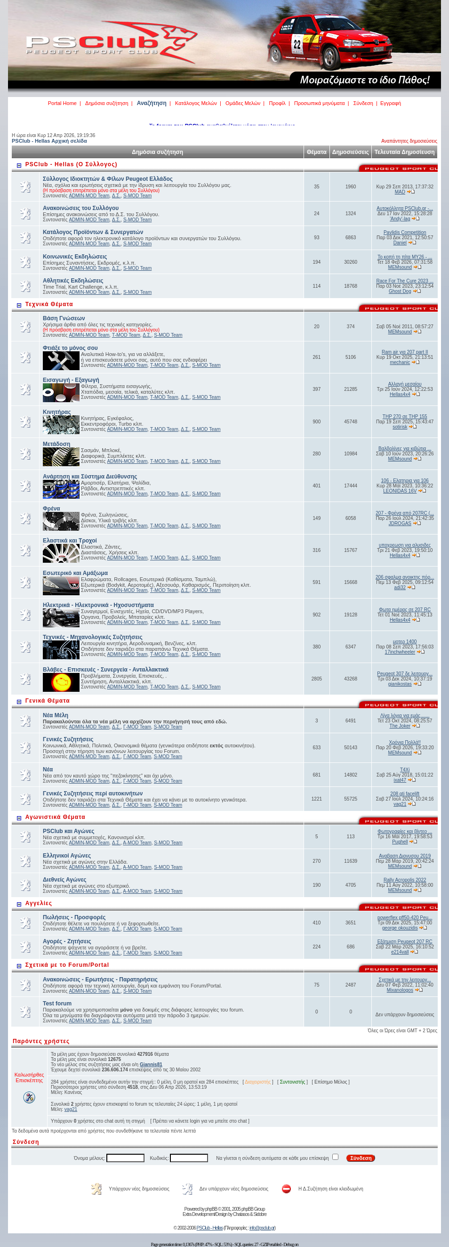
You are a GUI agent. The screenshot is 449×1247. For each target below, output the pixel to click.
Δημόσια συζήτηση (106, 103)
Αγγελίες (38, 903)
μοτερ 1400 (405, 641)
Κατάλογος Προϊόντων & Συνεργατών (93, 232)
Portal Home (62, 103)
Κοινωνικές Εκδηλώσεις (75, 256)
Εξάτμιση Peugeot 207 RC (405, 941)
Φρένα (51, 508)
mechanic (400, 362)
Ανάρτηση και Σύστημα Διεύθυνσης (90, 476)
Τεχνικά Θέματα (49, 304)
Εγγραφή (390, 103)
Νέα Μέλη (55, 715)
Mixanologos (400, 990)
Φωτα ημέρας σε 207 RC (405, 609)
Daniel (400, 242)
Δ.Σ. (116, 195)
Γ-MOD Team (137, 726)
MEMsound (400, 267)
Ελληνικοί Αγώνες (67, 855)
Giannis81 (151, 1064)
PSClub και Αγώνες (69, 831)
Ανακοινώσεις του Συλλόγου (81, 208)
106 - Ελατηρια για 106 (405, 480)
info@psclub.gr (261, 1228)
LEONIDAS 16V (400, 491)
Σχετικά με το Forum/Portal (67, 965)
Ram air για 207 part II (405, 352)
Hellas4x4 (400, 394)
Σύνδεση (363, 103)
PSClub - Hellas (210, 1228)
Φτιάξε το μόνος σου (70, 348)
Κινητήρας (57, 412)
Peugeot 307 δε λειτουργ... (405, 673)
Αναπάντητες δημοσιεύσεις (409, 141)
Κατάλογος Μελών (196, 103)
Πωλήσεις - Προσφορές (74, 917)
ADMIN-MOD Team (89, 195)
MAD (400, 191)
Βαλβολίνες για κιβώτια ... (404, 448)
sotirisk (400, 426)
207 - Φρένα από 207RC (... (405, 513)
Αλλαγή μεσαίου (405, 384)
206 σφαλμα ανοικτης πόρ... (405, 577)
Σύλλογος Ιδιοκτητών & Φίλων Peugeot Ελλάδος (108, 179)
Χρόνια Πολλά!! (404, 742)
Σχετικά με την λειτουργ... (405, 979)
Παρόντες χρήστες (41, 1041)
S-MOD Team (137, 195)
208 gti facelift (404, 793)
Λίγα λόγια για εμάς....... (405, 715)
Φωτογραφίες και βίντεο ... (404, 831)
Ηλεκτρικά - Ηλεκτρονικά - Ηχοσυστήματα (98, 605)
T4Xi (405, 769)
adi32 (400, 587)
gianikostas (400, 684)
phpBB (211, 1209)
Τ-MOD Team (126, 335)
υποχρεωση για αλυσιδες (405, 545)
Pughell (400, 841)
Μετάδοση (56, 444)
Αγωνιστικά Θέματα (55, 817)
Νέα (48, 769)
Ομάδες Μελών (242, 103)
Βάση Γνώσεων (64, 318)
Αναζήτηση (152, 103)
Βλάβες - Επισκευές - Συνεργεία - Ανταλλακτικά (105, 669)
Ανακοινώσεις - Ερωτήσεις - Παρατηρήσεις (100, 979)
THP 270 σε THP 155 (405, 416)
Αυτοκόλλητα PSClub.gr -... (405, 208)
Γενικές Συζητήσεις (68, 739)
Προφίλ (277, 103)
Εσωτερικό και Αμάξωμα (75, 573)
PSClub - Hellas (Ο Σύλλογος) (71, 164)
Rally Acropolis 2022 (405, 880)
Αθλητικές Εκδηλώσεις (73, 280)
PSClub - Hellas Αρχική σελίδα (49, 141)
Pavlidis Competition (405, 232)
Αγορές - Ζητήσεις (67, 941)
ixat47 (399, 780)
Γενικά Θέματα (47, 700)
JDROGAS (400, 523)
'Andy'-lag (400, 218)
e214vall (400, 952)
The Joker (400, 726)
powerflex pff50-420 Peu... (405, 917)
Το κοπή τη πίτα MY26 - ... (404, 256)
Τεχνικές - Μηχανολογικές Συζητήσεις (93, 637)
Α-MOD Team (137, 842)
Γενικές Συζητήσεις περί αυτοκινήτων (93, 793)
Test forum (57, 1003)
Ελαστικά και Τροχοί (70, 540)
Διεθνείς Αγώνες (65, 879)
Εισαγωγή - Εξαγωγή (71, 380)
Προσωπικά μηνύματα (319, 103)
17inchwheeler (400, 652)
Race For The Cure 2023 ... (404, 280)
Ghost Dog (400, 291)
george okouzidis (400, 928)
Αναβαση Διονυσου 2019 (405, 855)
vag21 (399, 804)
